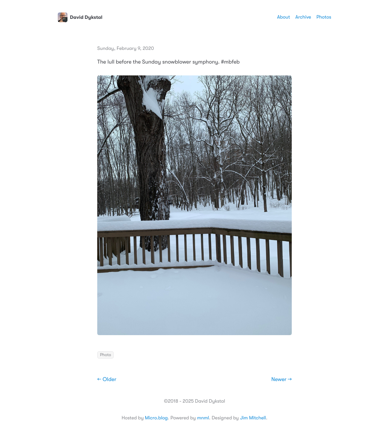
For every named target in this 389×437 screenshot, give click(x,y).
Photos (323, 17)
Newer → (281, 379)
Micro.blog (156, 418)
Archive (303, 17)
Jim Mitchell (253, 418)
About (283, 17)
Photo (105, 354)
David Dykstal (80, 17)
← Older (106, 379)
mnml (203, 418)
